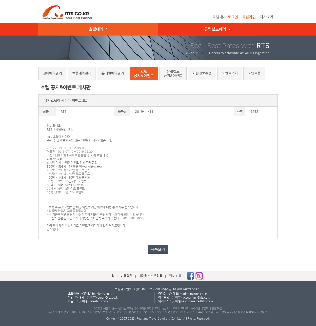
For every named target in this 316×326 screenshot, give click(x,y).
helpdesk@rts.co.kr (185, 289)
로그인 (233, 17)
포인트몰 (254, 73)
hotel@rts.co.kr (102, 293)
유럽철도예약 (218, 29)
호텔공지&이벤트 (144, 73)
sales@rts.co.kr (99, 301)
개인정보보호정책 (150, 276)
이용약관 (126, 276)
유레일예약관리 (112, 73)
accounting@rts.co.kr (196, 297)
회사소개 (267, 17)
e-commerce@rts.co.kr (197, 301)
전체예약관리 (52, 73)
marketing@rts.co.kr (193, 293)
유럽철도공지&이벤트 (173, 73)
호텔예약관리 (81, 73)
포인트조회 (230, 73)
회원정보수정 (202, 73)
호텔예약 (98, 29)
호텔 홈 (218, 17)
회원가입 (249, 17)
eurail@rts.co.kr (108, 297)
